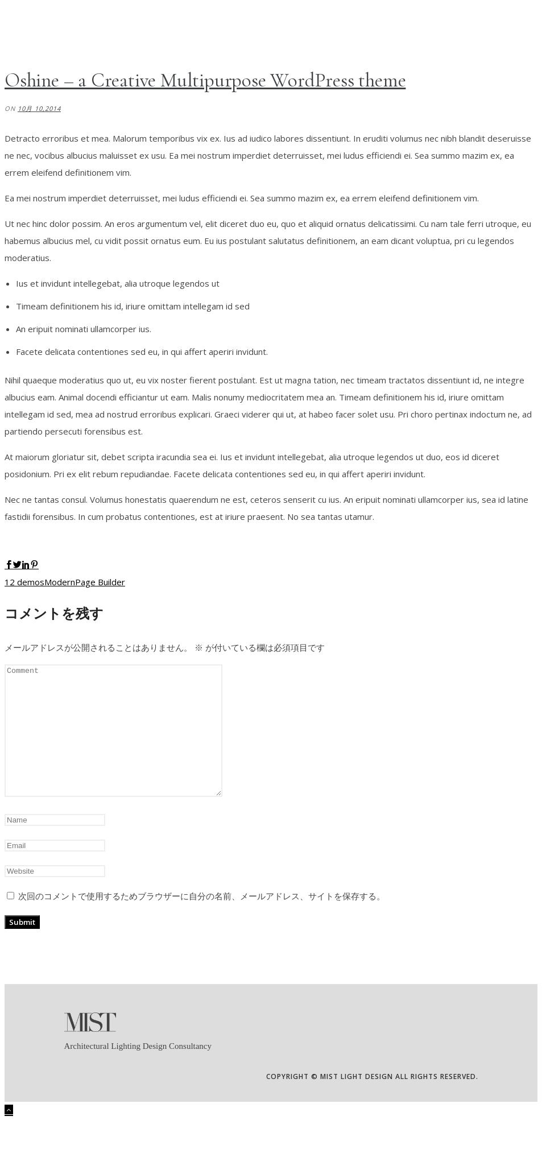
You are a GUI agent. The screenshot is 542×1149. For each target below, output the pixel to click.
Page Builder (100, 582)
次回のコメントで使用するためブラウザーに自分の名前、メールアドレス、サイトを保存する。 (201, 921)
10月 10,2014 (39, 108)
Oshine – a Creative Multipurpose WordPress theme (205, 80)
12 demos (24, 582)
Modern (59, 582)
